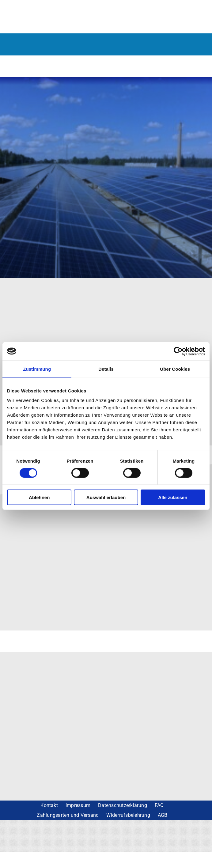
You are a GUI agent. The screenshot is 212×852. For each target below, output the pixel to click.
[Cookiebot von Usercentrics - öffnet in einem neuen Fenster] (178, 351)
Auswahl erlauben (106, 497)
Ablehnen (39, 497)
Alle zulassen (172, 497)
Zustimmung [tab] (37, 368)
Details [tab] (106, 368)
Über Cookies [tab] (175, 368)
